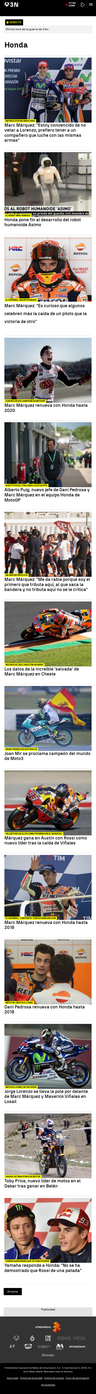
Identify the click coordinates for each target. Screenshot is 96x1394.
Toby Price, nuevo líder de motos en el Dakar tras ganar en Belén (42, 1183)
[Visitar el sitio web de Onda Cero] (28, 1346)
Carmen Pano (87, 2)
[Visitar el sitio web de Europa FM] (44, 1346)
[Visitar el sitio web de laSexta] (32, 1338)
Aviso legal (12, 1378)
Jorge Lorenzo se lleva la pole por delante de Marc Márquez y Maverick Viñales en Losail (46, 1096)
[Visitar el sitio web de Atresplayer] (79, 1346)
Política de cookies (54, 1378)
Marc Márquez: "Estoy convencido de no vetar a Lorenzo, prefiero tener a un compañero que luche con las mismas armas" (45, 133)
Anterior (12, 1291)
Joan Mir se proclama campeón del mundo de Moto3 (47, 756)
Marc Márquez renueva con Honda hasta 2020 (46, 408)
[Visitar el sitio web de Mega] (79, 1338)
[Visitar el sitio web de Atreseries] (12, 1346)
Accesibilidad (48, 1385)
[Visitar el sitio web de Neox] (48, 1338)
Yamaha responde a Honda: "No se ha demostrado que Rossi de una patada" (42, 1268)
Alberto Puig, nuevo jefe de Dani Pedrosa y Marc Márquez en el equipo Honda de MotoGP (47, 494)
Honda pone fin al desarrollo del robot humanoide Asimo (42, 222)
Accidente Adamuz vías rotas (63, 2)
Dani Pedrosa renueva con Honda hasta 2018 (44, 1009)
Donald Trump (39, 2)
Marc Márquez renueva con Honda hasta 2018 (46, 925)
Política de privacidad (31, 1378)
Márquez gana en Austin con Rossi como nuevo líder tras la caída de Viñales (45, 840)
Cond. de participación (77, 1378)
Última (72, 11)
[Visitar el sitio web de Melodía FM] (59, 1346)
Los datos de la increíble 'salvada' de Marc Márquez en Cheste (41, 671)
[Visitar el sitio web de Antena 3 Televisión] (16, 1338)
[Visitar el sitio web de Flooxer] (48, 1355)
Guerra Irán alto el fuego (18, 2)
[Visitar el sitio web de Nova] (63, 1338)
